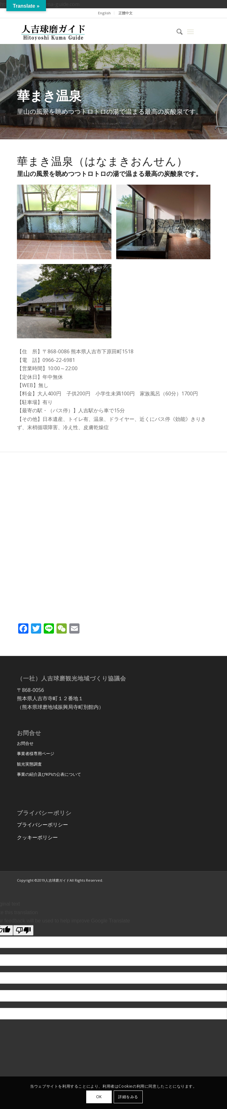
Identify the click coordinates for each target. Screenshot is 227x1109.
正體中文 (125, 13)
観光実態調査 (29, 764)
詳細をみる (128, 1096)
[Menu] (190, 31)
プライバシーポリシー (42, 824)
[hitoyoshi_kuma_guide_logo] (94, 31)
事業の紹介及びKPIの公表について (49, 774)
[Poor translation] (23, 930)
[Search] (176, 31)
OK (99, 1096)
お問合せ (25, 743)
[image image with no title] (66, 224)
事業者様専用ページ (35, 753)
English (104, 13)
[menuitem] (104, 13)
